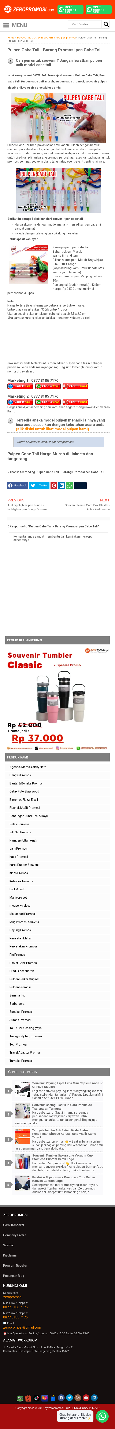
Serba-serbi (17, 1003)
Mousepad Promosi (23, 914)
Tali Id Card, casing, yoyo (26, 1028)
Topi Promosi (18, 1044)
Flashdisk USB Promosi (25, 807)
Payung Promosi (20, 930)
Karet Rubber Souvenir (25, 864)
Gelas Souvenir (19, 824)
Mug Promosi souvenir (24, 922)
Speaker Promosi (21, 1011)
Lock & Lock (17, 889)
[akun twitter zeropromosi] (69, 1397)
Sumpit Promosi (20, 1020)
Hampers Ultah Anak (23, 840)
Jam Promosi (18, 848)
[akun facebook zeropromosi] (61, 1397)
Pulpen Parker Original (24, 979)
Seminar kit (17, 995)
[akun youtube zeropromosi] (86, 1397)
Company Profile (14, 1235)
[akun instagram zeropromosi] (77, 1397)
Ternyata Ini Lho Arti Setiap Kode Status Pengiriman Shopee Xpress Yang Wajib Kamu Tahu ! (64, 1134)
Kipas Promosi (19, 873)
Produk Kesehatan (22, 971)
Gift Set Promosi (20, 832)
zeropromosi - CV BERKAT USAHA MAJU (74, 1408)
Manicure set (18, 897)
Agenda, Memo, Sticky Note (28, 767)
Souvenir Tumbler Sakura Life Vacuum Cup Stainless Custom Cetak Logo (62, 1157)
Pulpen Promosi (20, 987)
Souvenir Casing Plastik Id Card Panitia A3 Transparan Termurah (62, 1106)
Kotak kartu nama (21, 881)
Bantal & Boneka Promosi (26, 783)
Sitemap (9, 1245)
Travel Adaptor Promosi (25, 1052)
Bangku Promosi (20, 775)
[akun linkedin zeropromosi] (94, 1397)
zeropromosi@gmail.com (22, 1327)
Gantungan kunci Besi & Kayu (29, 816)
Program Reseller (15, 1265)
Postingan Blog (13, 1276)
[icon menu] (6, 24)
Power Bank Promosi (23, 963)
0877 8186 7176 (15, 1307)
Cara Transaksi (13, 1225)
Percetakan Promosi (23, 946)
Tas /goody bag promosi (26, 1036)
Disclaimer (10, 1255)
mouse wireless (20, 905)
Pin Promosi (18, 954)
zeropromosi (12, 1297)
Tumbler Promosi (21, 1060)
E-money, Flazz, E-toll (24, 799)
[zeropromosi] (30, 9)
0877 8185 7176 (15, 1317)
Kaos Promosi (19, 856)
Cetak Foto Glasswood (24, 791)
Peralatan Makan (21, 938)
